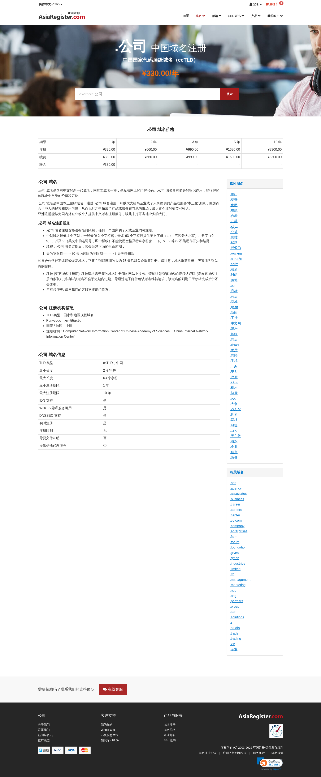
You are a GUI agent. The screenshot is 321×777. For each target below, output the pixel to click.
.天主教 (235, 436)
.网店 (234, 339)
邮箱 (217, 16)
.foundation (238, 547)
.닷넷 (234, 425)
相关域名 (236, 472)
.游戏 (234, 441)
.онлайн (236, 259)
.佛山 (234, 194)
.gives (234, 553)
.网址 (234, 420)
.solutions (237, 617)
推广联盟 (44, 740)
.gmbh (234, 558)
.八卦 (234, 221)
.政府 (234, 377)
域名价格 (169, 729)
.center (235, 515)
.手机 (234, 361)
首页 (186, 15)
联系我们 (44, 729)
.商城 (234, 301)
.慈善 (234, 199)
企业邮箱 (169, 735)
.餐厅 (234, 350)
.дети (234, 307)
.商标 (234, 291)
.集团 (234, 205)
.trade (234, 633)
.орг (233, 285)
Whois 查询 (108, 729)
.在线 (234, 210)
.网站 (234, 237)
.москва (236, 253)
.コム (234, 430)
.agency (236, 488)
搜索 (230, 94)
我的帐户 (275, 16)
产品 (256, 16)
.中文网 (235, 323)
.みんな (235, 409)
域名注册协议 (207, 753)
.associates (238, 493)
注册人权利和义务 (235, 753)
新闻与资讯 (45, 735)
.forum (234, 542)
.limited (235, 569)
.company (237, 526)
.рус (233, 398)
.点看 (234, 216)
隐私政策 (277, 753)
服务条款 (259, 753)
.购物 (234, 334)
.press (234, 606)
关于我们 (44, 724)
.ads (233, 483)
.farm (234, 536)
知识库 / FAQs (110, 740)
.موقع (234, 226)
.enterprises (239, 531)
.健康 (234, 393)
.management (240, 579)
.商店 (234, 296)
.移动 (234, 242)
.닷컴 (234, 371)
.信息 (234, 452)
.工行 (234, 318)
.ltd (232, 574)
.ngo (233, 590)
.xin (232, 644)
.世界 (234, 414)
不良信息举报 (109, 735)
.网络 (234, 355)
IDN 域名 (236, 183)
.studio (235, 628)
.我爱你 (235, 248)
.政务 (234, 457)
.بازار (233, 366)
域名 (200, 16)
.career (235, 504)
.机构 (234, 387)
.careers (236, 510)
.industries (237, 563)
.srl (232, 622)
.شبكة (234, 382)
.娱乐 (234, 328)
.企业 (234, 446)
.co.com (236, 520)
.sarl (233, 612)
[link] (269, 763)
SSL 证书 (236, 16)
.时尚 (234, 275)
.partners (236, 601)
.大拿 (234, 404)
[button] (51, 4)
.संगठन (234, 344)
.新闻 (234, 312)
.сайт (234, 264)
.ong (233, 596)
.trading (235, 638)
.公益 (234, 232)
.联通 (234, 269)
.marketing (238, 585)
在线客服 (113, 689)
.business (237, 499)
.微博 (234, 280)
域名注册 (169, 724)
